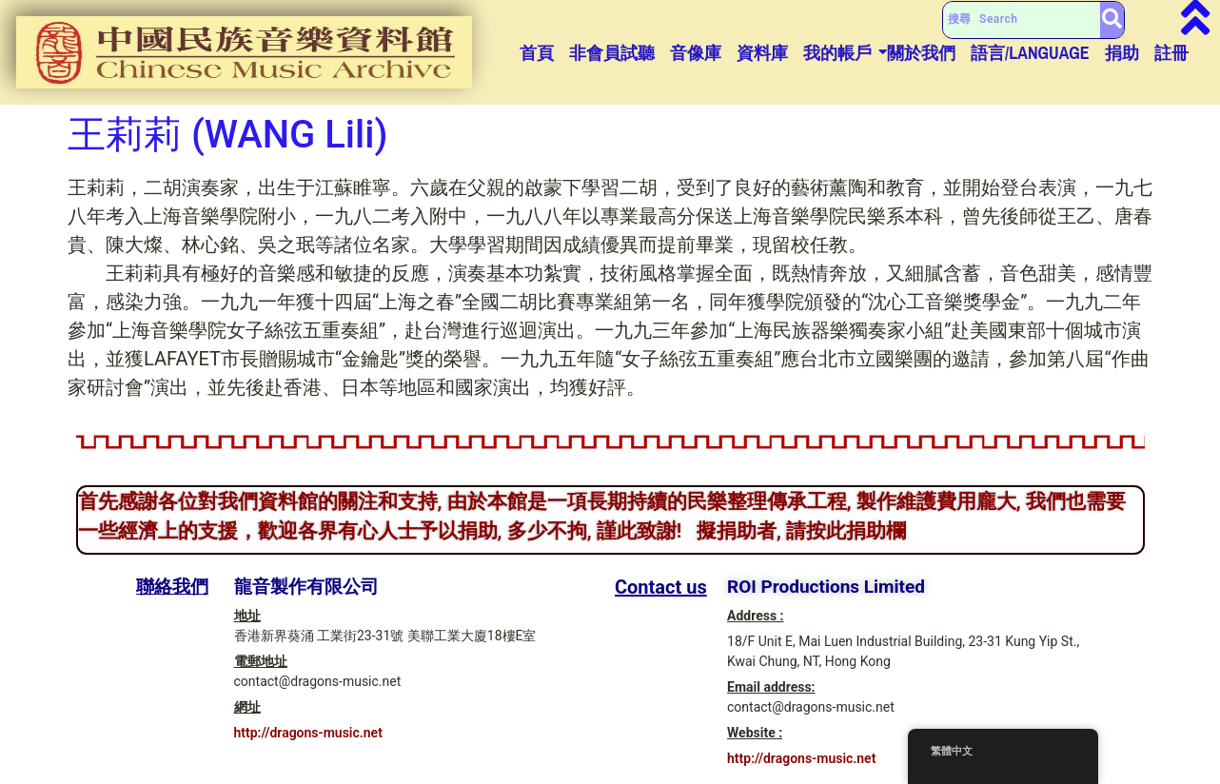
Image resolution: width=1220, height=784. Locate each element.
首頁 (537, 53)
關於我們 (921, 53)
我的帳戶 (837, 53)
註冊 (1171, 53)
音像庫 (695, 53)
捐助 (1122, 53)
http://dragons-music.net (308, 732)
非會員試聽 (612, 53)
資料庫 (762, 53)
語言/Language (1030, 53)
